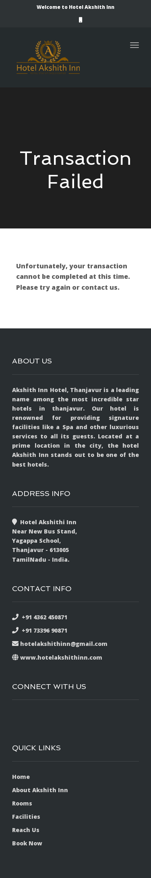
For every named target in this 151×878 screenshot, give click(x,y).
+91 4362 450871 (43, 617)
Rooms (22, 803)
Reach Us (25, 830)
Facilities (26, 816)
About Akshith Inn (40, 790)
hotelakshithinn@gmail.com (64, 644)
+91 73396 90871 (43, 630)
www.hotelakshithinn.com (61, 657)
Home (21, 776)
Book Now (27, 843)
